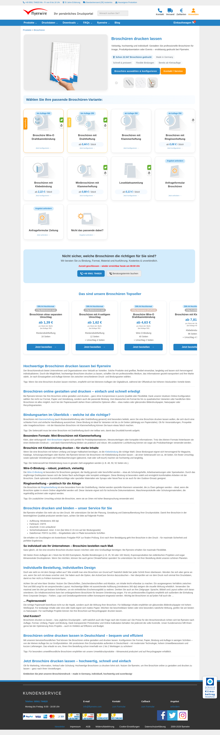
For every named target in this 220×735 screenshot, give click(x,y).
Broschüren (39, 30)
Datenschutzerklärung (155, 729)
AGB (88, 729)
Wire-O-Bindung (34, 474)
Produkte (27, 30)
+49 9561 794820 (91, 275)
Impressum (75, 729)
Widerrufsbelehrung (104, 729)
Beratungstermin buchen (124, 275)
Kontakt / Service (173, 71)
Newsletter (60, 729)
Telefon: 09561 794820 (36, 703)
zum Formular (118, 709)
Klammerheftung (46, 421)
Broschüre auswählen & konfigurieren (135, 71)
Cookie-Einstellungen (129, 729)
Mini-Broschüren (55, 441)
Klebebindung (111, 454)
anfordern (175, 709)
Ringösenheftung (49, 489)
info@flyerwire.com (92, 709)
